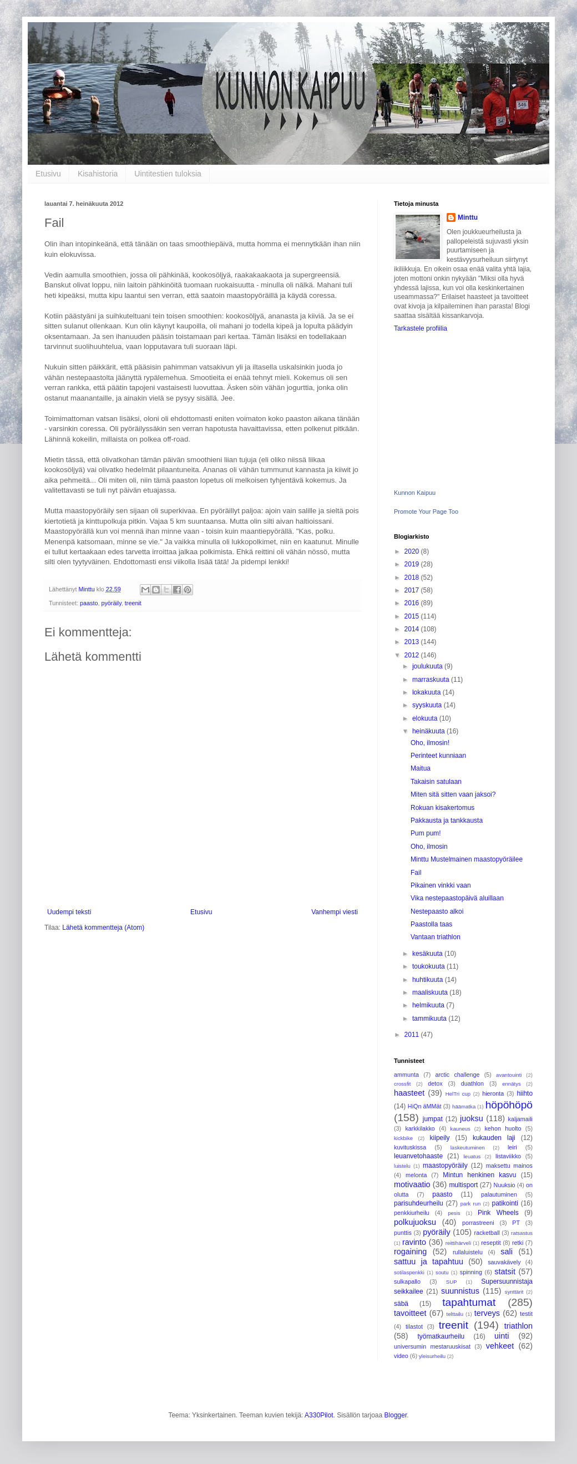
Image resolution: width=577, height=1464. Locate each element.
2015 (412, 616)
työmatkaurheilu (441, 1336)
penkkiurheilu (411, 1212)
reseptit (490, 1242)
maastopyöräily (445, 1165)
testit (526, 1313)
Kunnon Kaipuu (415, 492)
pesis (454, 1213)
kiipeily (440, 1138)
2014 (412, 629)
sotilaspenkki (409, 1272)
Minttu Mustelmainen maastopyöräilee (467, 859)
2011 (412, 1035)
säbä (401, 1304)
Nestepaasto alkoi (437, 911)
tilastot (414, 1326)
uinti (501, 1335)
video (401, 1355)
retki (517, 1242)
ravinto (414, 1242)
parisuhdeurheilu (418, 1203)
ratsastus (522, 1233)
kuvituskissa (410, 1147)
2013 (412, 642)
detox (435, 1083)
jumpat (433, 1119)
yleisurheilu (432, 1356)
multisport (463, 1185)
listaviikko (508, 1156)
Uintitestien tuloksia (167, 173)
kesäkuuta (428, 954)
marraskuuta (431, 679)
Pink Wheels (498, 1213)
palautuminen (499, 1194)
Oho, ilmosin (429, 846)
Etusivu (48, 173)
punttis (403, 1232)
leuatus (471, 1156)
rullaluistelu (468, 1252)
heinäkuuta (429, 731)
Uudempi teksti (69, 912)
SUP (451, 1282)
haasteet (409, 1092)
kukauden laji (494, 1138)
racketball (487, 1232)
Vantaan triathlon (435, 937)
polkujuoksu (415, 1222)
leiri (512, 1147)
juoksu (471, 1118)
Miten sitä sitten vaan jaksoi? (453, 794)
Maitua (421, 768)
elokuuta (425, 718)
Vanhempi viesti (334, 912)
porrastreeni (478, 1222)
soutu (442, 1272)
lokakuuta (427, 692)
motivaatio (412, 1184)
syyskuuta (428, 705)
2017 (412, 590)
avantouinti (509, 1075)
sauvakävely (504, 1262)
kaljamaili (520, 1119)
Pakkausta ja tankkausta (447, 820)
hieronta (493, 1093)
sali (506, 1251)
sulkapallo (407, 1281)
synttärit (514, 1292)
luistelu (402, 1166)
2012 (412, 655)
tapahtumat (468, 1302)
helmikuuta (429, 1005)
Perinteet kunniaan (438, 755)
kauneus (460, 1129)
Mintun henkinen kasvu (479, 1175)
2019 (412, 564)
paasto (89, 603)
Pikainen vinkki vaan (441, 885)
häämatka (463, 1106)
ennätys (511, 1084)
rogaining (410, 1251)
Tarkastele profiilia (420, 328)
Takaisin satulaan (436, 782)
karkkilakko (419, 1128)
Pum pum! (426, 833)
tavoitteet (410, 1313)
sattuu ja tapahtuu (428, 1261)
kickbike (403, 1138)
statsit (504, 1271)
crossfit (402, 1084)
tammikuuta (430, 1018)
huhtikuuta (428, 980)
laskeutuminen (468, 1147)
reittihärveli (458, 1243)
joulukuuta (428, 666)
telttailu (455, 1314)
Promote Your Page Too (426, 511)
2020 (412, 551)
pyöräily (111, 603)
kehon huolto (502, 1128)
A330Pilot (319, 1415)
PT (516, 1222)
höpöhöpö (509, 1105)
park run (470, 1203)
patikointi (505, 1203)
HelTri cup (458, 1094)
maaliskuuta (430, 992)
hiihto (525, 1093)
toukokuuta (429, 966)
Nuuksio (504, 1185)
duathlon (472, 1083)
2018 (412, 577)
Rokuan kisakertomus (442, 808)
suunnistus (460, 1290)
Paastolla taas (431, 924)
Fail (416, 873)
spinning (471, 1272)
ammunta (406, 1074)
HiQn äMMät (425, 1106)
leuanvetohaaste (418, 1156)
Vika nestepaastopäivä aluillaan (457, 898)
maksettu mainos (509, 1165)
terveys (487, 1313)
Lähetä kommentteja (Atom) (103, 927)
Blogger (395, 1415)
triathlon (518, 1325)
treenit (133, 603)
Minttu (468, 217)
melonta (416, 1175)
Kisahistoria (98, 173)
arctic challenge (457, 1074)
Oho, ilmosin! (430, 743)
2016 (412, 603)
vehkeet (500, 1345)
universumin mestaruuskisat (432, 1346)
